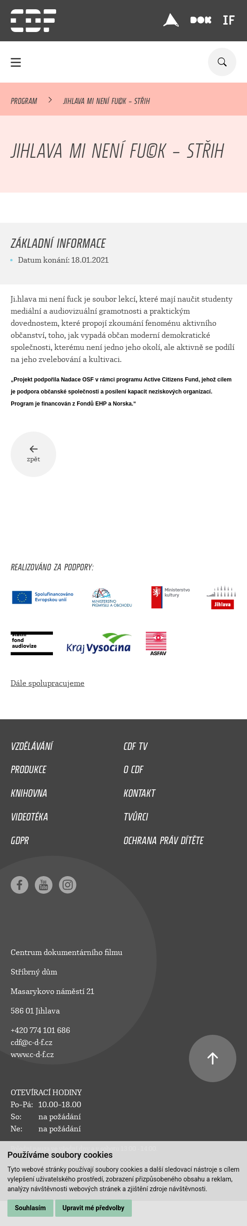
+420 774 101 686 (40, 1030)
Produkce (28, 767)
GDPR (20, 838)
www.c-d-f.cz (32, 1054)
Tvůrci (136, 814)
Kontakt (139, 790)
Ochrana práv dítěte (163, 838)
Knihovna (29, 790)
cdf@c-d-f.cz (31, 1042)
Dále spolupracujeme (47, 683)
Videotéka (29, 814)
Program (24, 99)
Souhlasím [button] (30, 1208)
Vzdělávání (31, 744)
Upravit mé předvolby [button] (93, 1208)
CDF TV (135, 744)
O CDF (133, 767)
